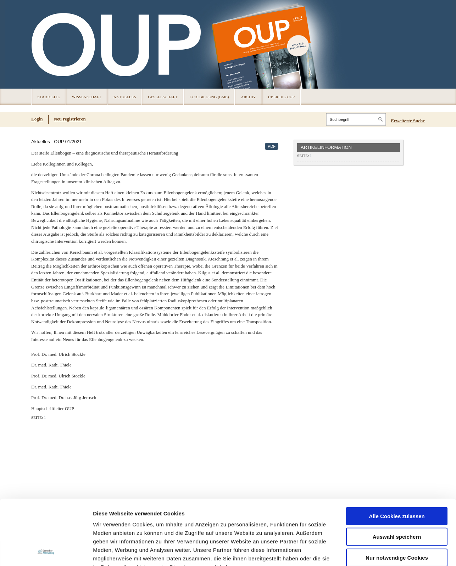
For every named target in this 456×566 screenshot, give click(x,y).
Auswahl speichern (397, 441)
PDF (272, 146)
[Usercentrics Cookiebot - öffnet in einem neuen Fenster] (46, 515)
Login (37, 119)
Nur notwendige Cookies (397, 461)
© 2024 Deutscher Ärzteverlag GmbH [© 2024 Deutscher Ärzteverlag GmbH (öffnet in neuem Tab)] (392, 554)
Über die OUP (281, 97)
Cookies (90, 553)
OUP (40, 44)
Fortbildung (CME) (209, 97)
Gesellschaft (162, 97)
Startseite (49, 97)
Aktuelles (124, 97)
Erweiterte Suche (408, 120)
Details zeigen (377, 515)
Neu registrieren (70, 119)
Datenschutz (110, 488)
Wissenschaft (86, 97)
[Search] (356, 119)
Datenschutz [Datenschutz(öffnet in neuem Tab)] (114, 553)
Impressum (147, 488)
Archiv (248, 97)
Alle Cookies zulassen (397, 420)
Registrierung (41, 553)
